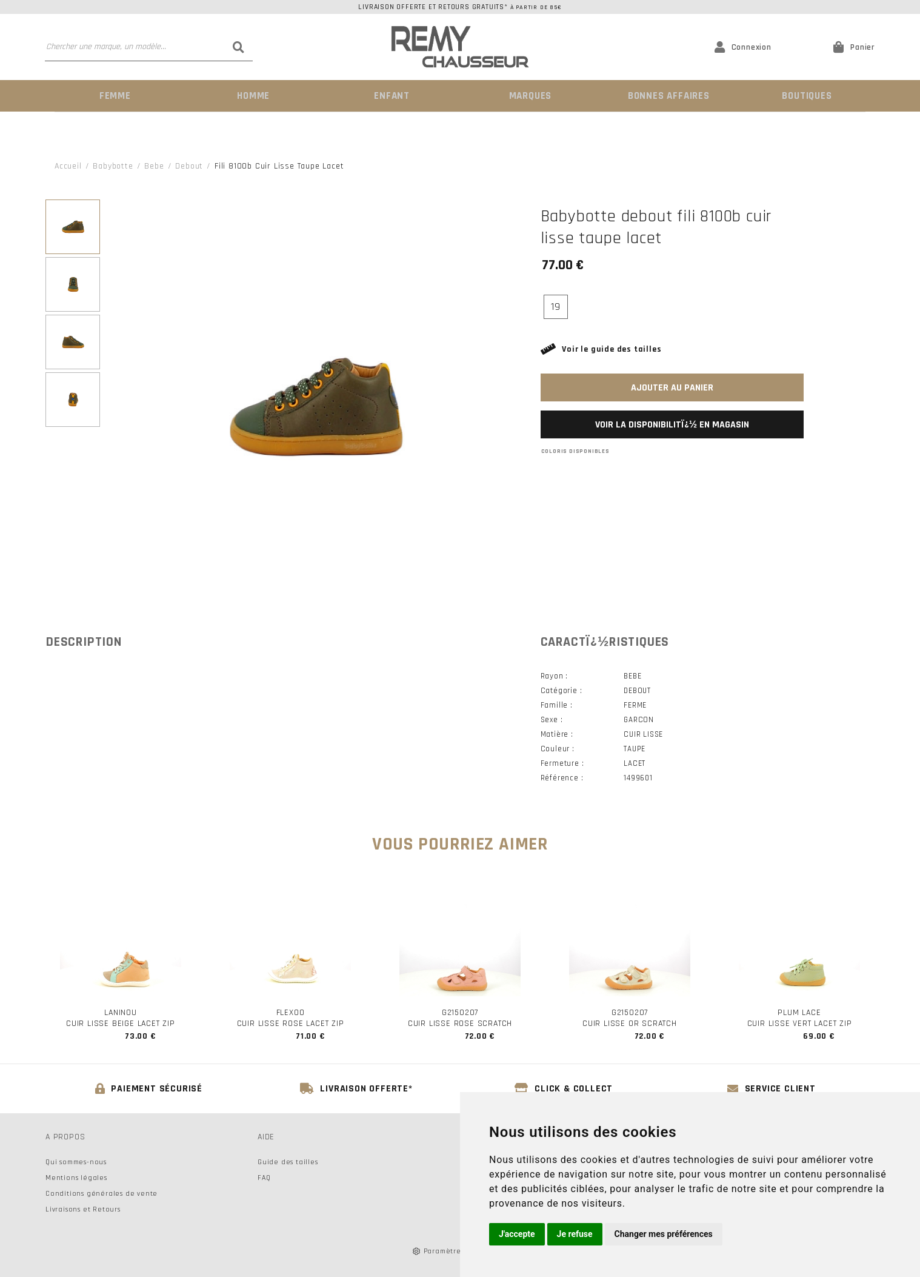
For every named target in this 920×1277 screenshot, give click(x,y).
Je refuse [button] (575, 1234)
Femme (114, 95)
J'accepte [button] (517, 1234)
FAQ (264, 1177)
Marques (529, 95)
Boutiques (806, 95)
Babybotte (113, 165)
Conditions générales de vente (101, 1193)
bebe (154, 165)
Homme (252, 95)
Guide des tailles (288, 1161)
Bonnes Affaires (667, 95)
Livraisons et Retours (83, 1208)
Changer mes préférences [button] (664, 1234)
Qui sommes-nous (76, 1161)
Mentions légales (76, 1177)
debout (189, 165)
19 (556, 306)
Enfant (391, 95)
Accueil (68, 165)
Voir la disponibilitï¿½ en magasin (672, 424)
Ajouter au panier (672, 387)
